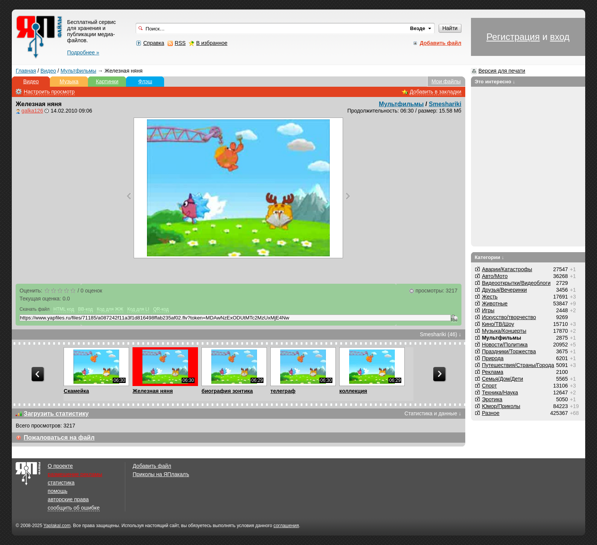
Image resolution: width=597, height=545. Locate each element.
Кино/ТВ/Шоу (498, 324)
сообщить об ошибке (73, 508)
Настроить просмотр (49, 92)
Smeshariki (445, 104)
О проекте (60, 466)
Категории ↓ (489, 257)
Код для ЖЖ (110, 309)
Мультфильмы (78, 71)
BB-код (85, 309)
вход (559, 37)
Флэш (145, 81)
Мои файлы (446, 81)
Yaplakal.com (56, 525)
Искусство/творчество (509, 317)
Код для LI (138, 309)
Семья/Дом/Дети (502, 379)
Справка (153, 43)
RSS (180, 43)
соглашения (286, 525)
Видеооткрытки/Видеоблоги (516, 283)
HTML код (63, 309)
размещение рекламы (75, 474)
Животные (495, 303)
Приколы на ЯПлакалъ (160, 474)
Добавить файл (151, 466)
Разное (491, 413)
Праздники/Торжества (509, 351)
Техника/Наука (500, 392)
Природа (493, 358)
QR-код (161, 309)
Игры (488, 310)
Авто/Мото (495, 276)
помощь (57, 491)
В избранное (211, 43)
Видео (48, 71)
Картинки (107, 81)
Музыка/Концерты (504, 331)
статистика (61, 483)
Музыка (69, 81)
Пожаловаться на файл (59, 437)
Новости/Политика (505, 345)
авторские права (68, 499)
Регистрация (513, 37)
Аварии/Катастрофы (507, 269)
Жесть (490, 297)
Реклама (492, 372)
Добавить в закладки (435, 92)
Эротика (492, 399)
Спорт (489, 386)
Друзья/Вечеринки (504, 290)
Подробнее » (83, 52)
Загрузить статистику (56, 413)
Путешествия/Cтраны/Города (518, 365)
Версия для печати (502, 71)
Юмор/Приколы (501, 406)
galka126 (32, 111)
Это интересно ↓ (495, 81)
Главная (26, 71)
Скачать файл (34, 309)
